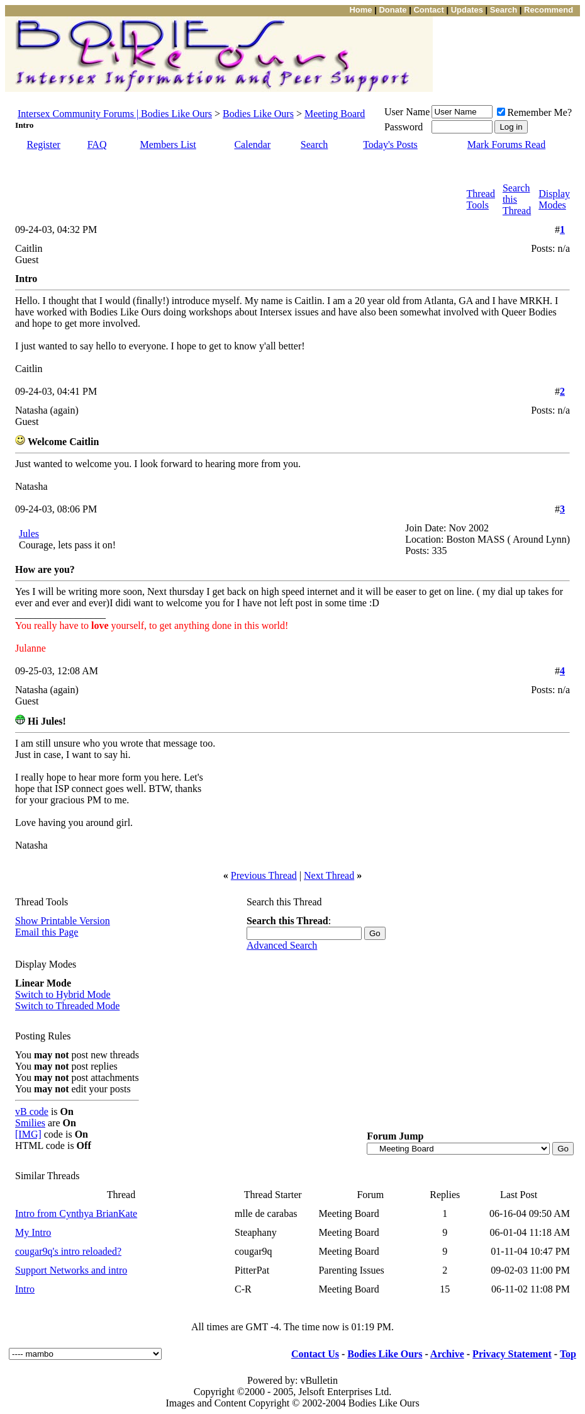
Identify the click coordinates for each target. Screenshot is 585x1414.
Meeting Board (334, 113)
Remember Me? (534, 112)
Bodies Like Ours (258, 113)
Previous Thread (264, 875)
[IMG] (28, 1134)
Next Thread (329, 875)
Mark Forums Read (506, 144)
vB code (31, 1111)
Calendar (252, 144)
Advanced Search (282, 945)
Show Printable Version (62, 920)
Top (568, 1354)
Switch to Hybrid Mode (63, 994)
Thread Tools (481, 199)
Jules (29, 533)
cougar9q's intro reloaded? (68, 1251)
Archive (447, 1354)
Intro (25, 1289)
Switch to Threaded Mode (67, 1005)
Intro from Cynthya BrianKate (76, 1213)
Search (314, 144)
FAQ (97, 144)
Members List (168, 144)
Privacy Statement (512, 1354)
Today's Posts (390, 144)
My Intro (33, 1232)
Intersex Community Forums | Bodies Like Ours (115, 113)
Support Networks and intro (71, 1270)
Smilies (30, 1122)
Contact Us (315, 1354)
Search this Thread (517, 199)
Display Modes (554, 199)
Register (43, 144)
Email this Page (46, 932)
